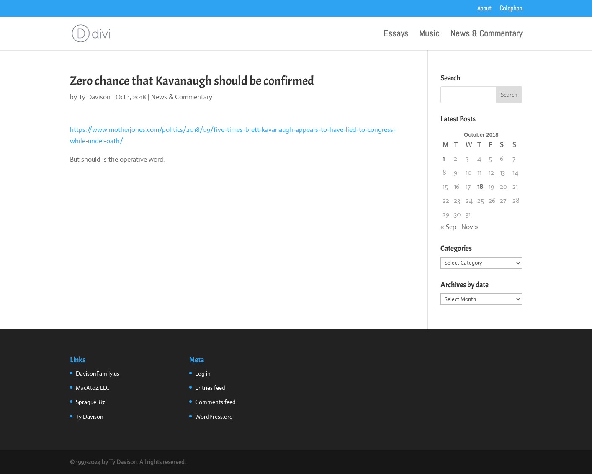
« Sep (448, 226)
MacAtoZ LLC (93, 388)
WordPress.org (214, 416)
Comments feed (215, 402)
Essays (396, 35)
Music (429, 35)
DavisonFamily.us (97, 373)
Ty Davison (95, 97)
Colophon (510, 9)
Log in (203, 373)
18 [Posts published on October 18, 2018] (480, 186)
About (484, 9)
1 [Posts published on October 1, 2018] (444, 158)
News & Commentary (486, 35)
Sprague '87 (90, 402)
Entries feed (210, 388)
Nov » (470, 226)
